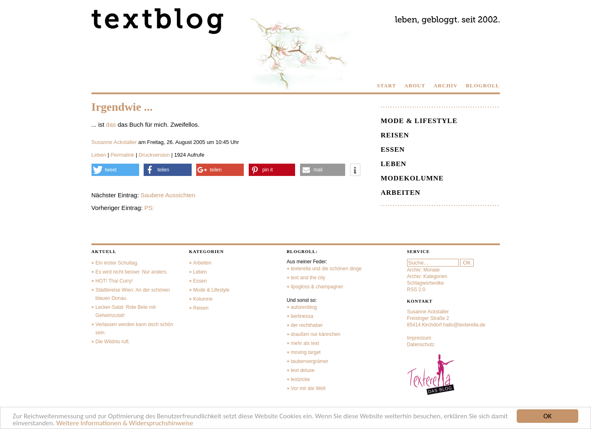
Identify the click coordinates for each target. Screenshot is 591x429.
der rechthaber (307, 325)
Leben (99, 155)
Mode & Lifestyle (419, 121)
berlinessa (302, 316)
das (111, 124)
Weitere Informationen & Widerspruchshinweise (124, 423)
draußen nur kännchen (316, 334)
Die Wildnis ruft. (113, 342)
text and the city (308, 278)
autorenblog (304, 307)
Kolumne (203, 299)
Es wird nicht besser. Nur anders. (132, 272)
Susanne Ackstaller (114, 142)
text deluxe (303, 370)
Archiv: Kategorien (427, 276)
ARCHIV (445, 85)
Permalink (122, 155)
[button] (115, 170)
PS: (149, 207)
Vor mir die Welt (308, 388)
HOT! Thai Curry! (114, 281)
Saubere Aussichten (168, 195)
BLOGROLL (482, 85)
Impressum (419, 338)
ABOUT (414, 85)
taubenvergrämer (309, 361)
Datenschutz (421, 344)
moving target (306, 352)
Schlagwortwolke (425, 283)
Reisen (395, 135)
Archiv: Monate (423, 270)
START (386, 85)
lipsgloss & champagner (317, 287)
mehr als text (305, 343)
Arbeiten (401, 192)
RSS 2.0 (416, 289)
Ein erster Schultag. (117, 263)
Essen (393, 149)
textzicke (300, 379)
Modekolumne (412, 178)
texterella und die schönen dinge (326, 269)
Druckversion (154, 155)
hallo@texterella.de (464, 325)
